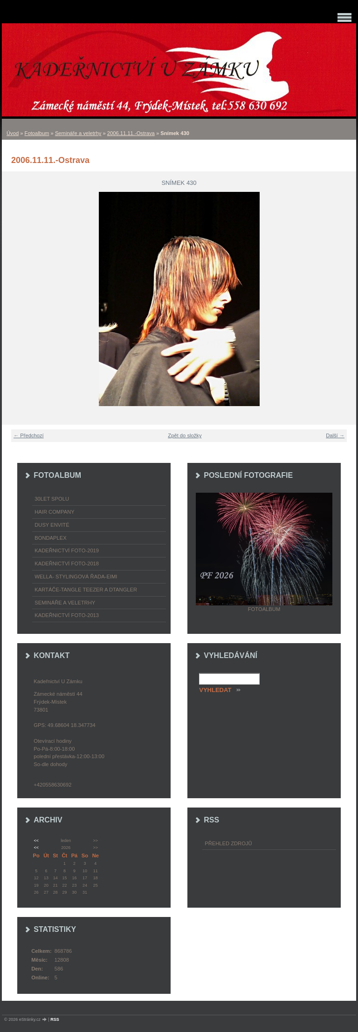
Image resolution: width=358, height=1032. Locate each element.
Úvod (13, 133)
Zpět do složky (184, 435)
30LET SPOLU (51, 499)
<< (36, 840)
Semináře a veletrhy (78, 133)
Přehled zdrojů (228, 843)
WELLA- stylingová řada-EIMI (75, 576)
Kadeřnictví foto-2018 (66, 563)
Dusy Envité (51, 525)
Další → (335, 435)
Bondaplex (50, 538)
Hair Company (54, 512)
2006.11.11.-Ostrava (131, 133)
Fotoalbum (37, 133)
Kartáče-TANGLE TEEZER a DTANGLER (85, 589)
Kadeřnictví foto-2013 (66, 615)
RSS (54, 1019)
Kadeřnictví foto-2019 (66, 550)
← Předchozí (29, 435)
